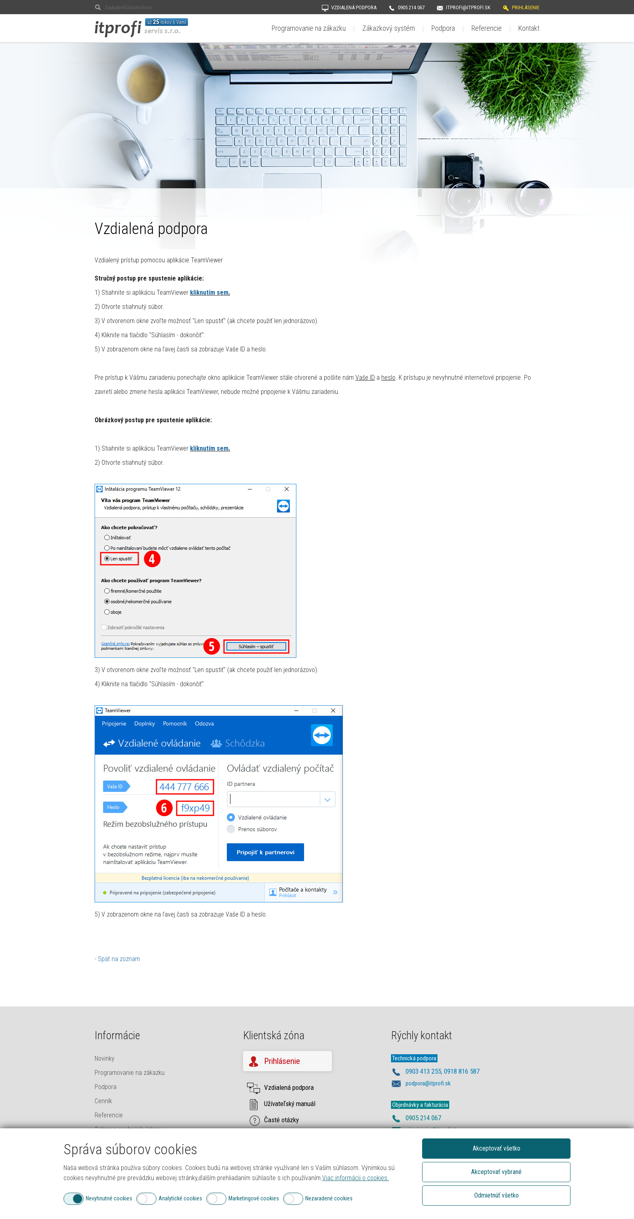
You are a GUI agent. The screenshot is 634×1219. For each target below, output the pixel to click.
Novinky (104, 1058)
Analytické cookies (180, 1198)
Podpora (443, 28)
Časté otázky (281, 1120)
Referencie (486, 28)
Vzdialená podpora (353, 7)
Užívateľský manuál (289, 1104)
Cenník (103, 1101)
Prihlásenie (525, 7)
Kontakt (528, 28)
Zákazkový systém (388, 28)
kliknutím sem (209, 292)
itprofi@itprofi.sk (468, 7)
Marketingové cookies (253, 1198)
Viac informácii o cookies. (355, 1178)
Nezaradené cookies (329, 1198)
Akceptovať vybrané (496, 1172)
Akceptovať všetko (496, 1148)
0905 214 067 (411, 7)
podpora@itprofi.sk (428, 1083)
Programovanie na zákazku (309, 28)
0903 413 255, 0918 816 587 (443, 1071)
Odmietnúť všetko (496, 1195)
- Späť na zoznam (117, 959)
